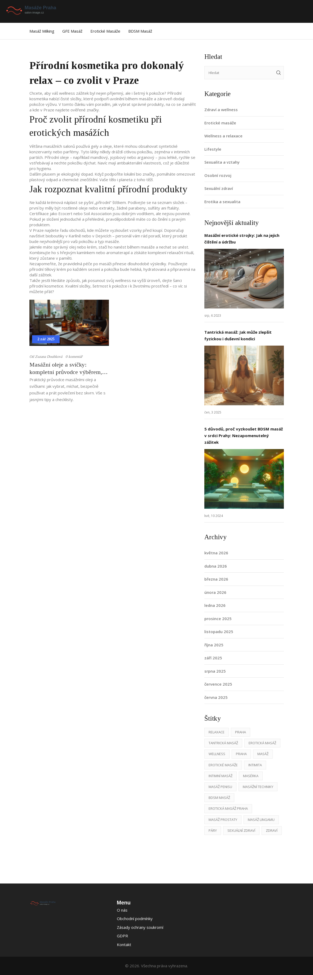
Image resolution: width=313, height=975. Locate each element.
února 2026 (215, 592)
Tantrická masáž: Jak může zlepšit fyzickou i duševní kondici (238, 335)
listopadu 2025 (218, 631)
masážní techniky (258, 786)
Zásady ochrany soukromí (140, 927)
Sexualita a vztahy (222, 162)
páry (213, 830)
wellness (217, 753)
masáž (262, 753)
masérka (250, 775)
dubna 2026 (215, 566)
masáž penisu (220, 786)
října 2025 (213, 644)
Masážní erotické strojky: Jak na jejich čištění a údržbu (241, 239)
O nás (122, 910)
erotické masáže (223, 765)
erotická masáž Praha (228, 808)
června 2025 (216, 697)
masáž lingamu (261, 819)
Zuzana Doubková (48, 357)
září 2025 (213, 657)
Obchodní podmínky (135, 918)
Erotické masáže (105, 31)
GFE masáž (72, 31)
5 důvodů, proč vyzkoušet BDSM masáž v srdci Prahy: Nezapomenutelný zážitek (243, 435)
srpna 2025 (215, 671)
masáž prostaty (223, 819)
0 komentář (73, 357)
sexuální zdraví (241, 830)
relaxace (216, 732)
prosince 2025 (218, 618)
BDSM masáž (140, 31)
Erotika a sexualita (222, 201)
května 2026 (216, 552)
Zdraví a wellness (221, 109)
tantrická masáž (223, 743)
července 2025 (218, 684)
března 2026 (216, 579)
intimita (255, 765)
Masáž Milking (41, 31)
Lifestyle (212, 149)
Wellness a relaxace (223, 135)
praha (241, 753)
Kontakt (124, 944)
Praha (240, 732)
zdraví (271, 830)
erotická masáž (262, 743)
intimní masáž (220, 775)
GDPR (122, 935)
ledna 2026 (215, 605)
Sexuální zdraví (218, 188)
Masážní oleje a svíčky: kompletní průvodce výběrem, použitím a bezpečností (65, 368)
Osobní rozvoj (217, 175)
